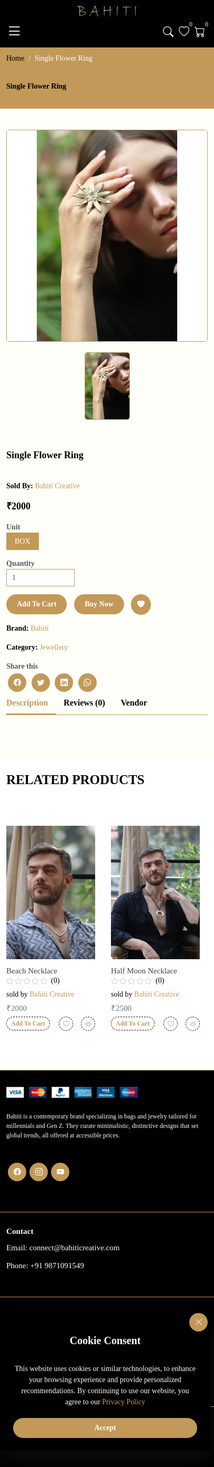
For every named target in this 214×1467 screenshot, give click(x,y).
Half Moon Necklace (144, 971)
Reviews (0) (84, 703)
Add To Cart (36, 604)
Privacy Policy (123, 1402)
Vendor (134, 703)
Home (15, 58)
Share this (22, 666)
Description (27, 703)
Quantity (20, 563)
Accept (105, 1428)
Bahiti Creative (57, 486)
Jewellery (53, 647)
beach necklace (31, 971)
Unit (13, 527)
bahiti (39, 628)
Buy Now (99, 604)
